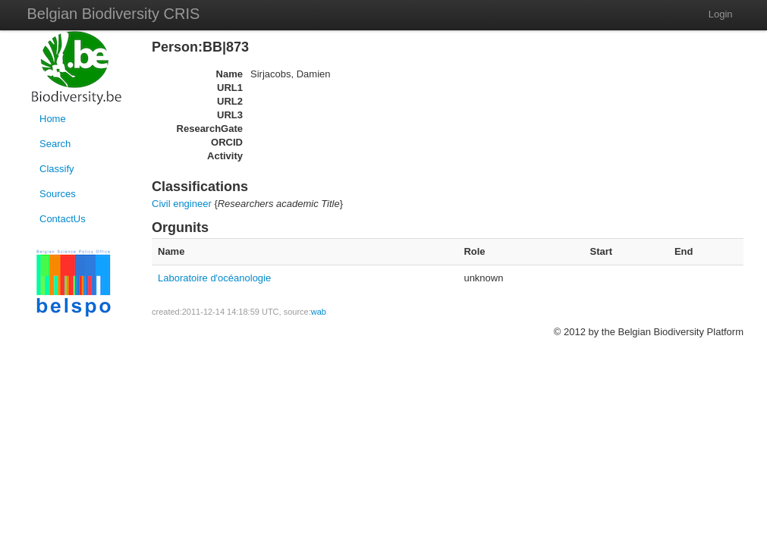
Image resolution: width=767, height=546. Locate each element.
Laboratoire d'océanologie (214, 278)
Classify (56, 168)
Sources (57, 193)
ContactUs (62, 218)
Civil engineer (182, 203)
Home (52, 118)
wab (318, 311)
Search (55, 143)
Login (721, 14)
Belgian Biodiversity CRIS (113, 13)
